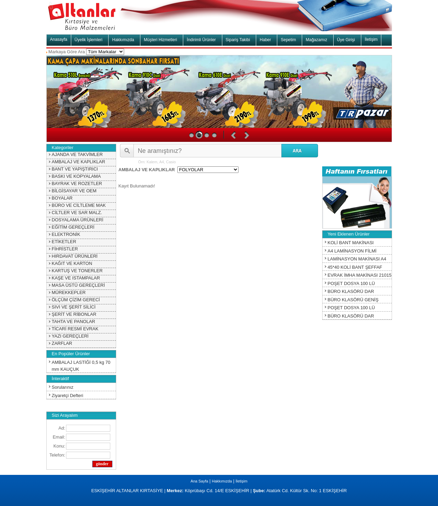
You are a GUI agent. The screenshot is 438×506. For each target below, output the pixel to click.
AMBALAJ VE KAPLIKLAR (78, 161)
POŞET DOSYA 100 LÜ (351, 283)
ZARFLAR (62, 343)
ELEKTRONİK (66, 234)
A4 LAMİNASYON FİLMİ (352, 251)
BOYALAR (62, 198)
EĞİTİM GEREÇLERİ (73, 227)
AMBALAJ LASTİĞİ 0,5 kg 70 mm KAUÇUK (81, 366)
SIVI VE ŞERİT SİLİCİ (74, 307)
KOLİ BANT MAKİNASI (351, 242)
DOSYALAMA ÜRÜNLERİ (77, 219)
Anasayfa (58, 39)
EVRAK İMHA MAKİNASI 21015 (360, 275)
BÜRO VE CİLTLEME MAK (79, 205)
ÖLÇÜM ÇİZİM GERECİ (76, 299)
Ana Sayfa (199, 481)
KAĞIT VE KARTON (72, 263)
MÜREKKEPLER (69, 292)
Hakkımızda (222, 481)
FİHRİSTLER (65, 248)
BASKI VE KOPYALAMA (76, 176)
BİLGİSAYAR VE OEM (74, 190)
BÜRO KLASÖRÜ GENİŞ (353, 299)
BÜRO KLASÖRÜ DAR (351, 291)
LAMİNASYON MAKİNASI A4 (357, 258)
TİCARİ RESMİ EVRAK (75, 328)
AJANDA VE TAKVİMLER (77, 154)
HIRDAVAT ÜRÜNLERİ (75, 256)
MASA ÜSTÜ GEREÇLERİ (78, 285)
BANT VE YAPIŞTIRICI (75, 169)
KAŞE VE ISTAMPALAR (76, 277)
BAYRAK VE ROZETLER (77, 183)
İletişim (371, 39)
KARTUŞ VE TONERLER (77, 270)
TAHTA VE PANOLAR (73, 321)
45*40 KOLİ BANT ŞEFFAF (355, 267)
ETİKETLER (64, 241)
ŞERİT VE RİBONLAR (74, 314)
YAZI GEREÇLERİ (70, 336)
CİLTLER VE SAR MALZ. (77, 212)
